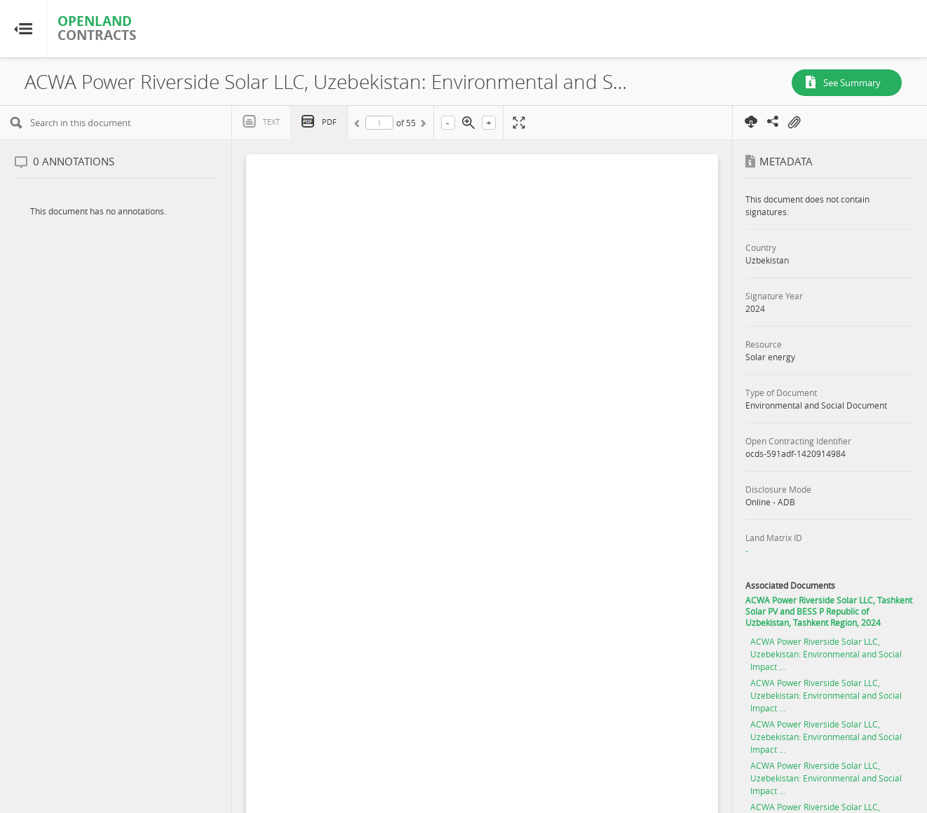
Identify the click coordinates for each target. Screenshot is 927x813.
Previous (359, 125)
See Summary (852, 82)
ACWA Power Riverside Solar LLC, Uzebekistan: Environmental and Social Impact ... (826, 654)
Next (422, 125)
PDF (329, 121)
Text (271, 121)
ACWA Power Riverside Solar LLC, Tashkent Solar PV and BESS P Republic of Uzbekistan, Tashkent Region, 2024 (828, 611)
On (794, 123)
